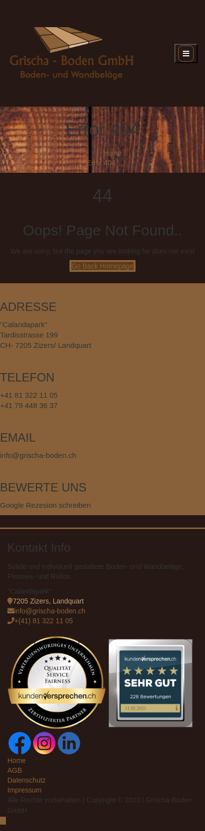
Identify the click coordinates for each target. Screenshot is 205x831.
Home (112, 153)
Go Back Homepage (102, 266)
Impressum (24, 790)
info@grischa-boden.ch (49, 611)
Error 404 (101, 163)
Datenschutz (26, 780)
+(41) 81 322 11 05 (43, 621)
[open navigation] (186, 53)
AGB (14, 770)
